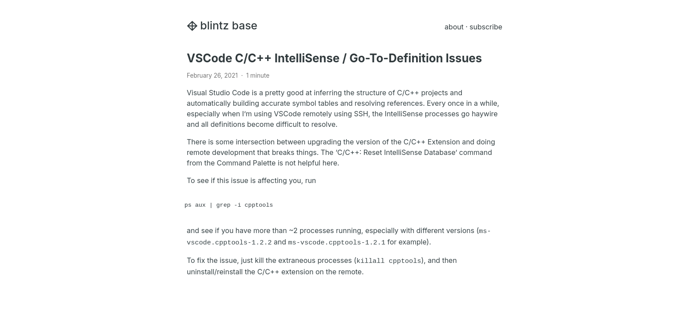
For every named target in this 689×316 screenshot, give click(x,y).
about (454, 26)
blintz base (222, 25)
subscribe (486, 26)
